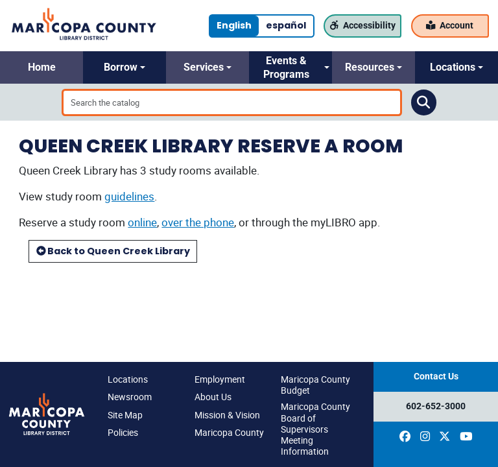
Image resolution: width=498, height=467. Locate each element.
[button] (41, 67)
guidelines (129, 196)
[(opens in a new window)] (405, 436)
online (142, 222)
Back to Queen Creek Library (113, 251)
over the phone (197, 222)
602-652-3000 (436, 406)
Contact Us (436, 376)
